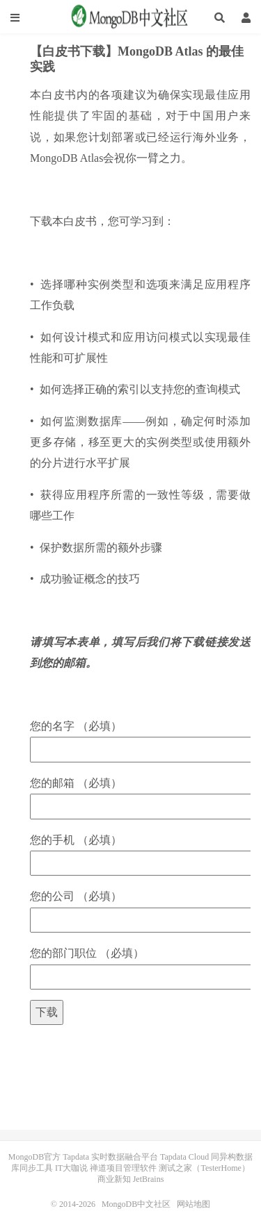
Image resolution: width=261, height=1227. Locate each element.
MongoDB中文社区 (130, 17)
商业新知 (114, 1179)
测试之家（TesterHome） (204, 1168)
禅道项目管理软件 (123, 1168)
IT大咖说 (71, 1168)
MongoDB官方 (34, 1157)
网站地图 (193, 1204)
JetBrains (148, 1179)
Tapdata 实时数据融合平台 (110, 1157)
